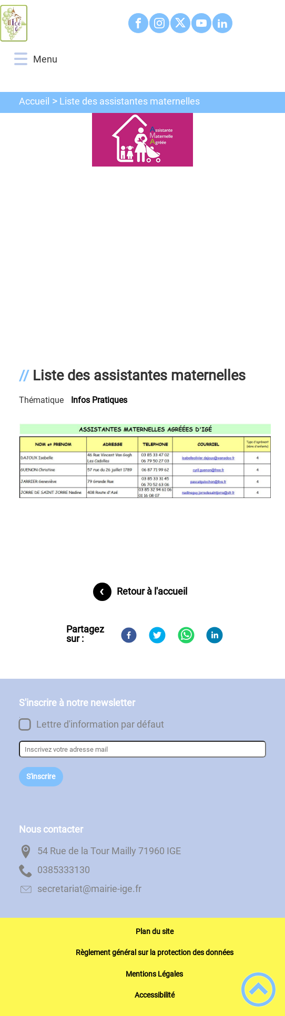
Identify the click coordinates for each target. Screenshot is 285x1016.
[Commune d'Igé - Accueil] (59, 23)
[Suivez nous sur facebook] (138, 23)
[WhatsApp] (186, 635)
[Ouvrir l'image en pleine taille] (142, 140)
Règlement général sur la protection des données (154, 952)
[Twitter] (157, 635)
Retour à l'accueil (152, 591)
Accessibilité (155, 995)
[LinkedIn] (214, 635)
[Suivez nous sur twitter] (180, 23)
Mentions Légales (154, 974)
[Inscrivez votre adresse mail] (142, 749)
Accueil (34, 101)
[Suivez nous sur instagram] (159, 23)
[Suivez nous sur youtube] (201, 23)
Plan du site (155, 931)
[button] (20, 59)
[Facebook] (129, 635)
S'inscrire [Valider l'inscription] (40, 776)
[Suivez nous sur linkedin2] (222, 23)
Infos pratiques (99, 400)
